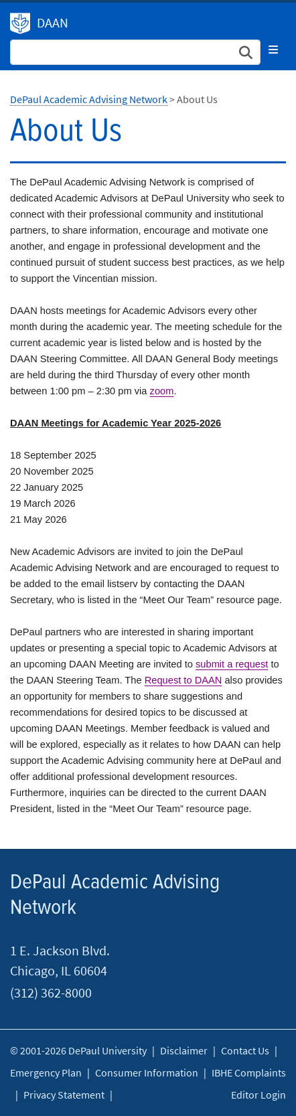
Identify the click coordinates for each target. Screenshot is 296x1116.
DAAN (52, 22)
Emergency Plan (46, 1072)
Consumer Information (146, 1072)
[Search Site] (135, 52)
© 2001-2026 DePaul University (78, 1050)
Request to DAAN (183, 680)
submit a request (232, 664)
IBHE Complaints (249, 1072)
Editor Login (258, 1094)
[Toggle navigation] (273, 49)
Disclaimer (184, 1050)
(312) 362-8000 (51, 992)
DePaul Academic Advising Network (20, 23)
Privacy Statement (63, 1094)
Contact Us (245, 1050)
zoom (162, 391)
